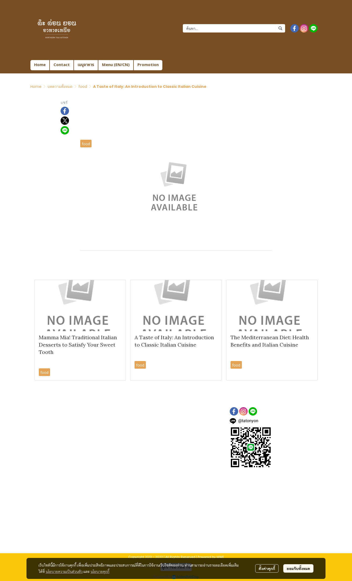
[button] (234, 28)
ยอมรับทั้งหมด (298, 568)
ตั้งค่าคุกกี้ (267, 568)
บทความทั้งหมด (59, 86)
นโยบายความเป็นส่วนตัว (64, 571)
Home (35, 86)
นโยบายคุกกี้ (99, 571)
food (82, 86)
